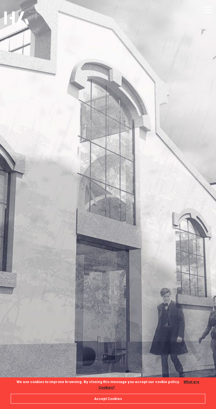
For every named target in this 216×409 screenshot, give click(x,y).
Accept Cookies (108, 399)
